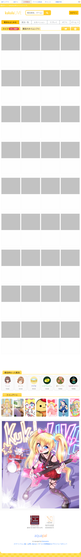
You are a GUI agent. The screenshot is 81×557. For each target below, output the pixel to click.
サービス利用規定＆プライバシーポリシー (52, 544)
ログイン (73, 13)
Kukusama (45, 541)
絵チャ (16, 2)
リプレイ (53, 22)
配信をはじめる (10, 22)
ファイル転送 (37, 2)
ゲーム (74, 22)
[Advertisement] (40, 362)
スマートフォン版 (20, 544)
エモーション (39, 22)
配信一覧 (25, 22)
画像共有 (59, 2)
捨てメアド (5, 2)
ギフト (65, 22)
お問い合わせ (32, 544)
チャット (48, 2)
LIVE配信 (26, 2)
